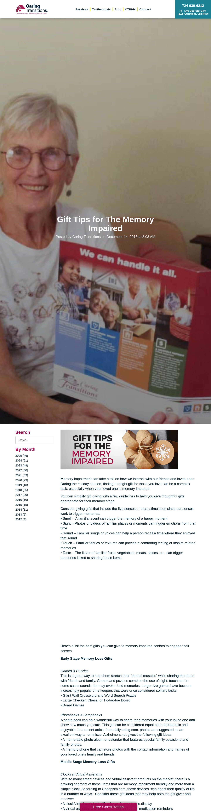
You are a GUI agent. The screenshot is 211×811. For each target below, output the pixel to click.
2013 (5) (20, 514)
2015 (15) (21, 504)
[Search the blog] (34, 440)
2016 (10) (21, 499)
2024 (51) (21, 460)
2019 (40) (21, 485)
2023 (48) (21, 465)
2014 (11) (21, 509)
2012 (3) (20, 519)
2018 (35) (21, 490)
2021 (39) (21, 475)
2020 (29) (21, 480)
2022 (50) (21, 470)
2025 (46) (21, 455)
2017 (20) (21, 494)
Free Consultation (108, 807)
